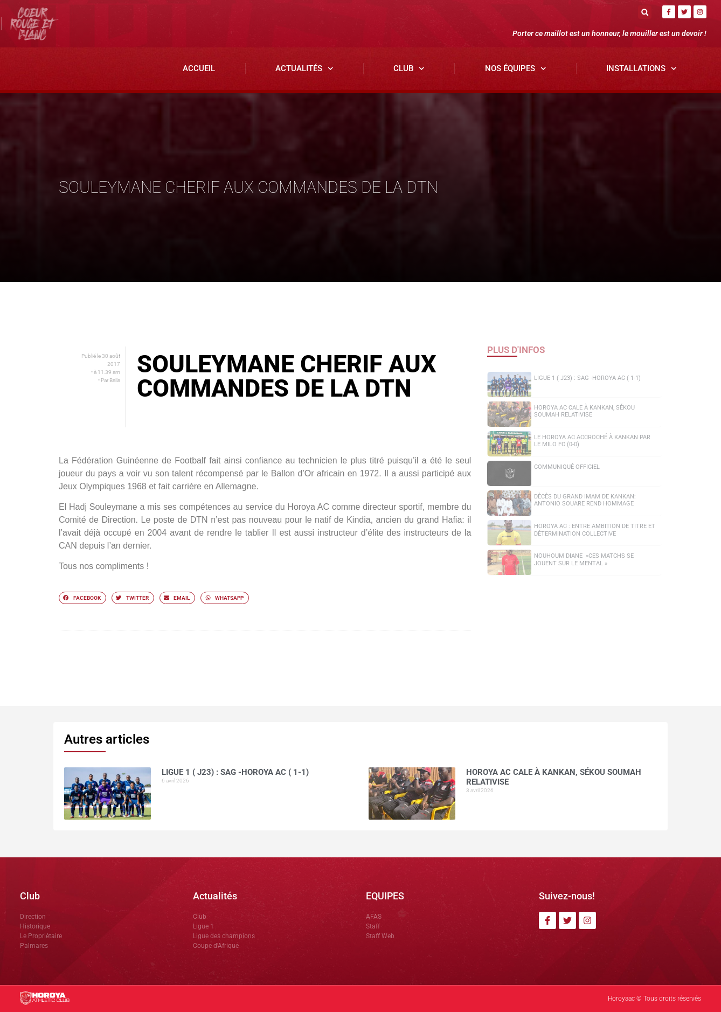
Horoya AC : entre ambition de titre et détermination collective (594, 530)
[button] (644, 12)
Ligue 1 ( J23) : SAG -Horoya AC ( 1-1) (587, 378)
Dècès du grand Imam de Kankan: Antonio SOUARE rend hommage (585, 500)
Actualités (304, 68)
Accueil (199, 68)
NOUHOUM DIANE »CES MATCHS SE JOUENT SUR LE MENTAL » (584, 559)
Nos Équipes (515, 68)
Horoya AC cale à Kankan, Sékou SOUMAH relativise (584, 411)
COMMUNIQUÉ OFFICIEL (567, 466)
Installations (641, 68)
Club (409, 68)
